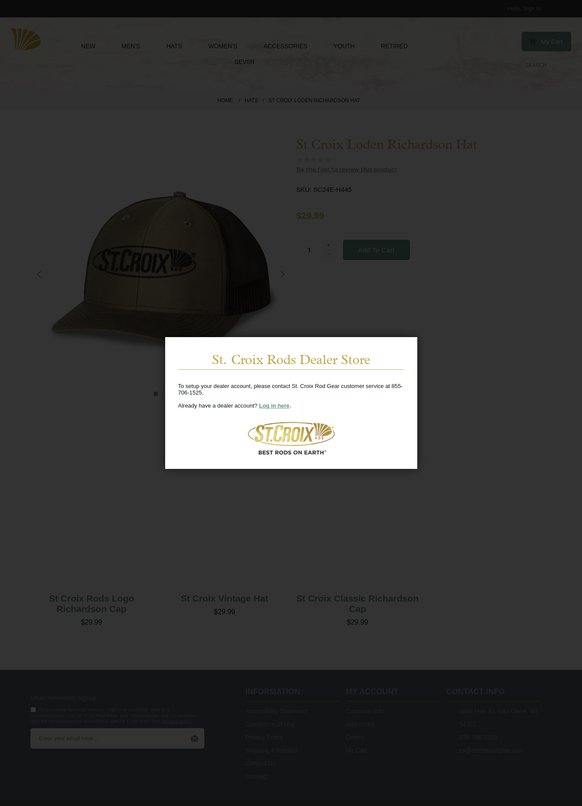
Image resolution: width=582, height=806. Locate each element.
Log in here (274, 405)
